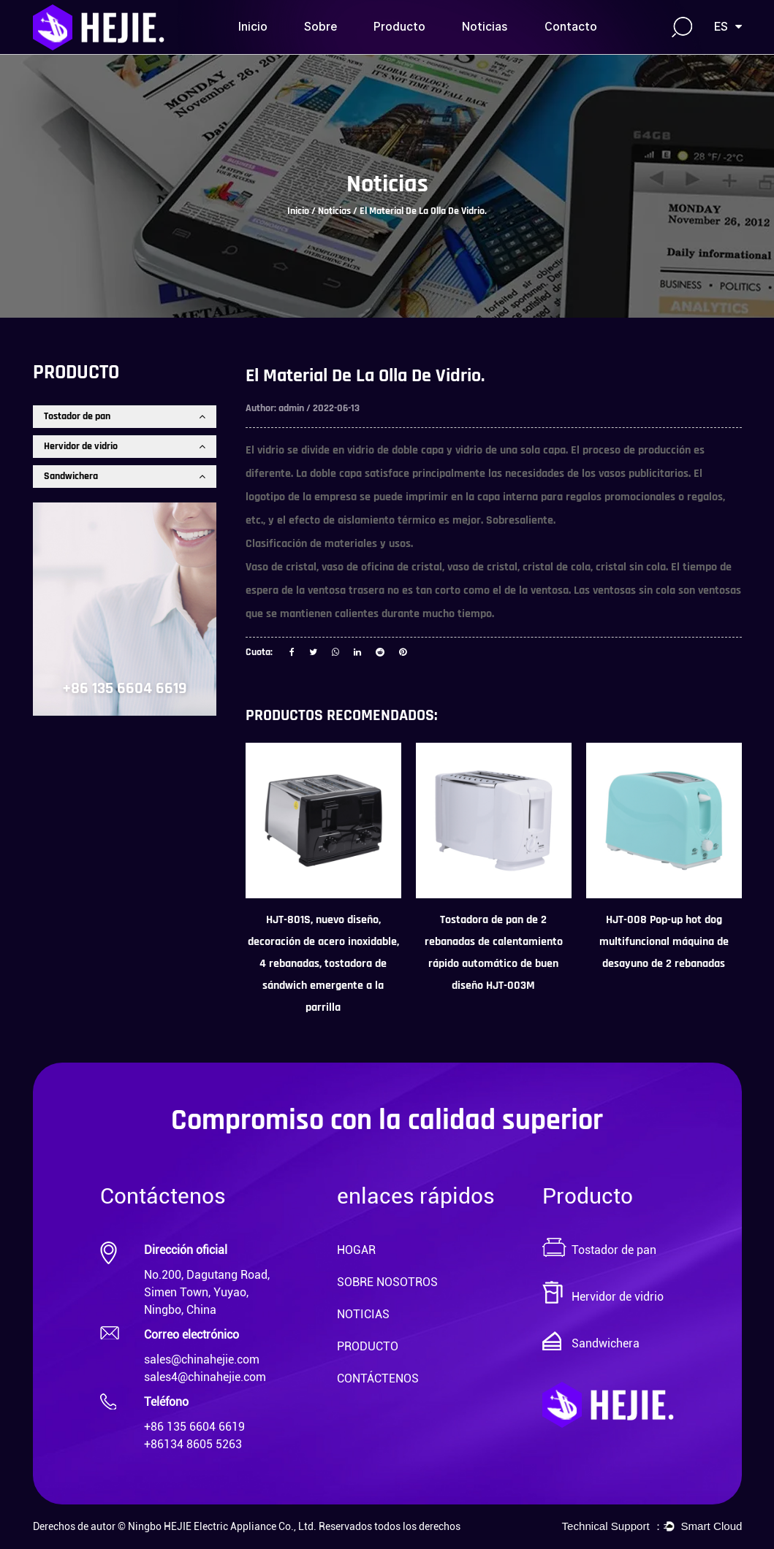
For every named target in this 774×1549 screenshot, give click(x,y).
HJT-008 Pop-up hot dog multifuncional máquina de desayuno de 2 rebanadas (664, 941)
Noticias (485, 27)
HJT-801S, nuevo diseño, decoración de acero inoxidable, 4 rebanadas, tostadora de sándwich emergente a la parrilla (323, 963)
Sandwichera (124, 476)
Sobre (320, 27)
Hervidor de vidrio (124, 446)
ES (728, 27)
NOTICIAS (363, 1314)
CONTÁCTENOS (378, 1378)
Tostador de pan (124, 416)
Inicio (253, 27)
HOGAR (356, 1250)
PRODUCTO (367, 1346)
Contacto (571, 27)
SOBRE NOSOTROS (387, 1282)
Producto (399, 27)
